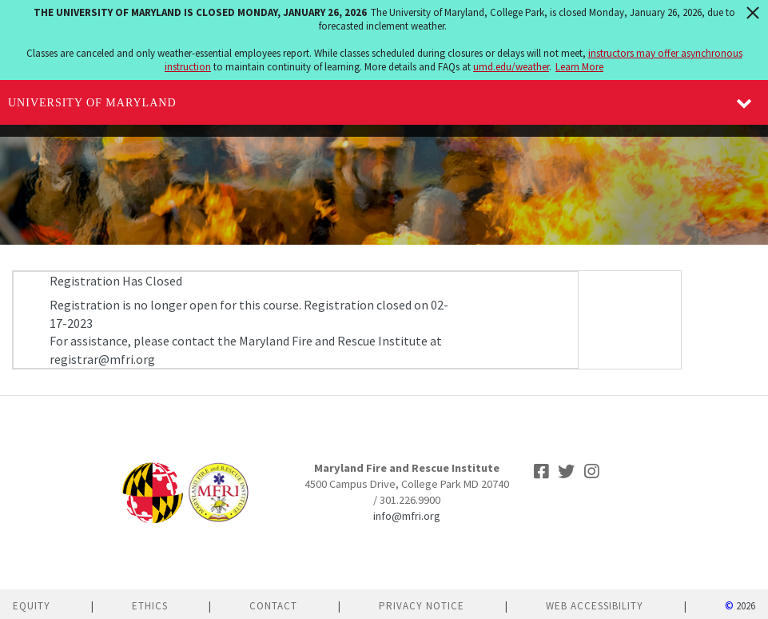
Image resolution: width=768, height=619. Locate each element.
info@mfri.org (406, 516)
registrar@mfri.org (102, 359)
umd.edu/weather (511, 67)
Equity (31, 606)
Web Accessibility (594, 606)
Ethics (150, 606)
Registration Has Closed (116, 281)
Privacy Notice (421, 606)
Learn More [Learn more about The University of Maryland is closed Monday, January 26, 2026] (579, 67)
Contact (273, 606)
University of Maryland (92, 103)
